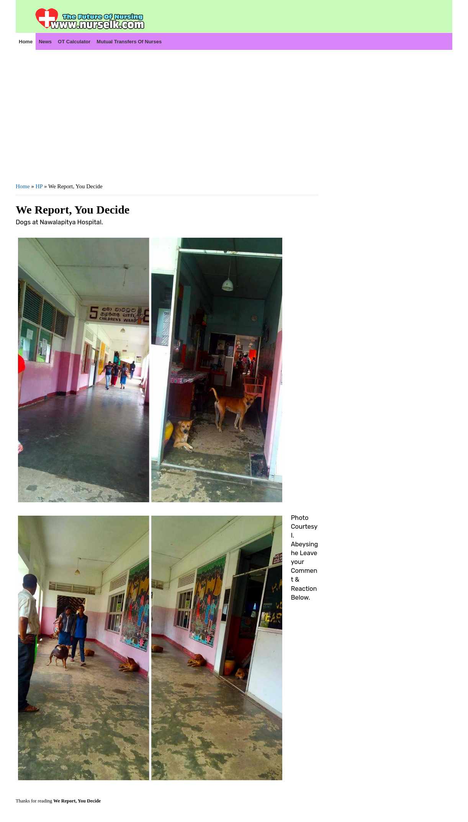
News (45, 41)
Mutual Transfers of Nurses (129, 41)
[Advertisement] (167, 115)
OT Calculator (74, 41)
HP (39, 186)
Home (26, 41)
